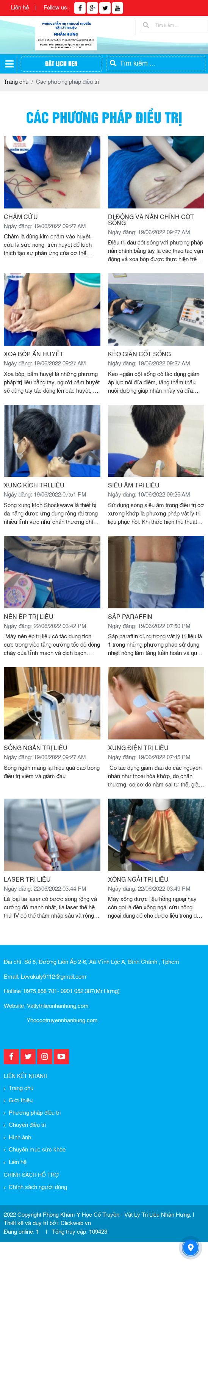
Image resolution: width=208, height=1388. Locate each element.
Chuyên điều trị (27, 1125)
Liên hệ (20, 8)
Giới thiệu (21, 1100)
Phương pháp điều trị (35, 1113)
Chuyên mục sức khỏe (37, 1150)
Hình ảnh (20, 1137)
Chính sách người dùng (38, 1187)
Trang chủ (21, 1088)
